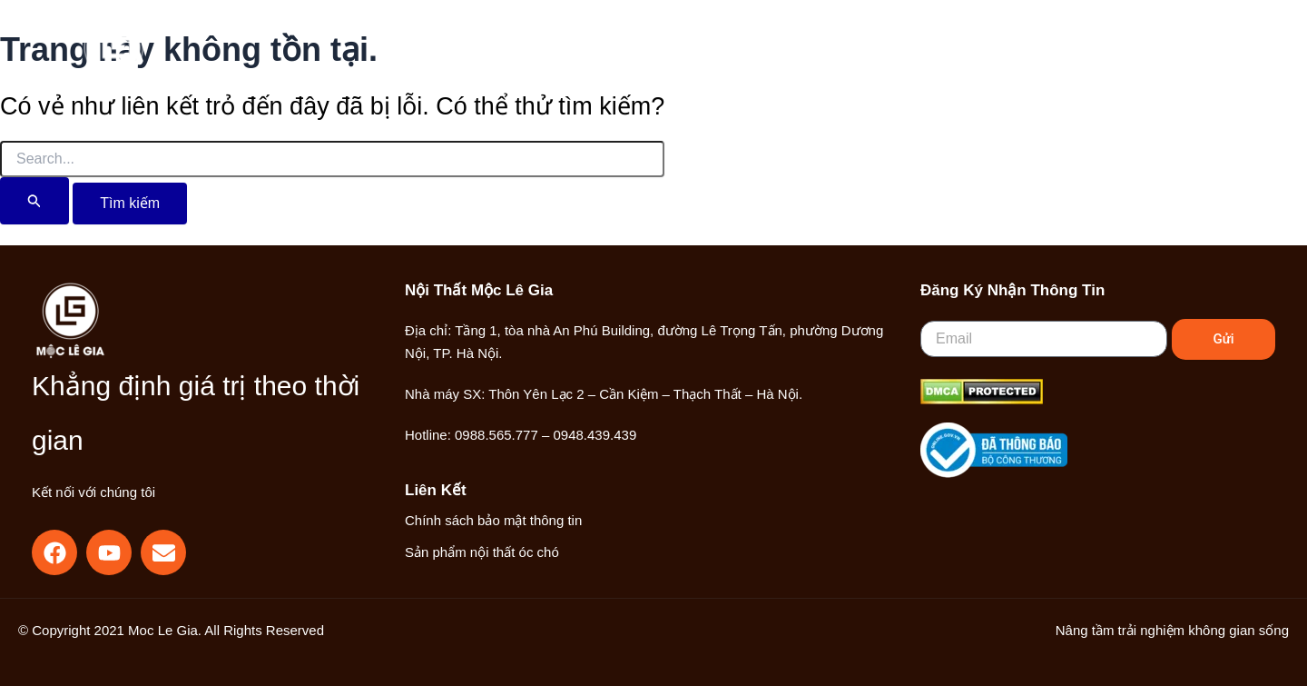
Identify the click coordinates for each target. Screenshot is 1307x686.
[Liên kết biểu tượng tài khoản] (1148, 57)
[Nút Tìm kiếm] (34, 200)
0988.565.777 (496, 434)
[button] (1108, 59)
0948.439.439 (594, 434)
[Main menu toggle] (1206, 58)
